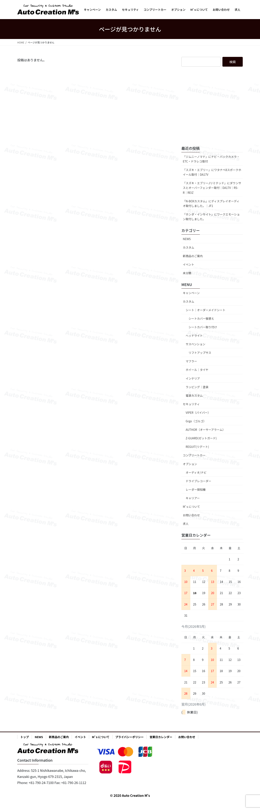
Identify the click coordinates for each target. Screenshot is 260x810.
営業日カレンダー (161, 737)
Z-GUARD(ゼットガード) (201, 438)
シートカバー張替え (201, 318)
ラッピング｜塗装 (197, 387)
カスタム (188, 247)
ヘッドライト (194, 336)
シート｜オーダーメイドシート (205, 310)
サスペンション (195, 344)
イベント (188, 264)
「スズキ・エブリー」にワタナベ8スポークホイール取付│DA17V (212, 172)
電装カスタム (194, 395)
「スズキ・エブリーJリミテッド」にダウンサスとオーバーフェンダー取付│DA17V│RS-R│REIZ (212, 187)
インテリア (193, 378)
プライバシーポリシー (129, 737)
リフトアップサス (199, 353)
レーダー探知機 (196, 489)
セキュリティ (191, 404)
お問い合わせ (191, 515)
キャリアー (193, 498)
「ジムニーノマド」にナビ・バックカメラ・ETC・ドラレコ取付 (211, 159)
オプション (190, 464)
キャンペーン (191, 293)
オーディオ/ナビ (196, 472)
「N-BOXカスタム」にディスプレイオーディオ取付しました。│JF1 (211, 203)
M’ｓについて (191, 507)
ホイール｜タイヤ (197, 370)
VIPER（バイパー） (198, 412)
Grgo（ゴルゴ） (196, 421)
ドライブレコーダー (198, 481)
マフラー (191, 361)
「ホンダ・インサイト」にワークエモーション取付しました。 (211, 216)
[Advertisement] (212, 109)
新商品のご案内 (193, 256)
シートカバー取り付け (202, 327)
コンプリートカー (194, 455)
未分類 (187, 273)
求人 (185, 524)
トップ (24, 737)
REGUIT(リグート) (197, 447)
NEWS (187, 239)
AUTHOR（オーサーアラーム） (205, 430)
